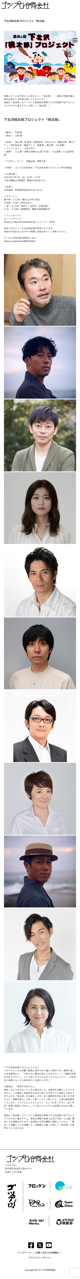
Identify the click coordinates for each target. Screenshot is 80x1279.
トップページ (24, 1252)
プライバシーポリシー (40, 1257)
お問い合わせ (42, 1252)
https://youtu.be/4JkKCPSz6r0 (19, 241)
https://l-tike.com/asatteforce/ (20, 221)
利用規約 (54, 1252)
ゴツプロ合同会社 (46, 1269)
